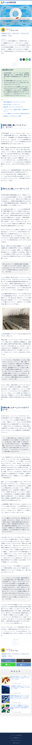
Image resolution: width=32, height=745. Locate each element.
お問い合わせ (16, 743)
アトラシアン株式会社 (16, 735)
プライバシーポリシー (16, 740)
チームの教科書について (16, 737)
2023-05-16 (9, 29)
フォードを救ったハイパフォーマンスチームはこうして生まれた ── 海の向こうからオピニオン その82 (15, 22)
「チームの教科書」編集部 (12, 30)
